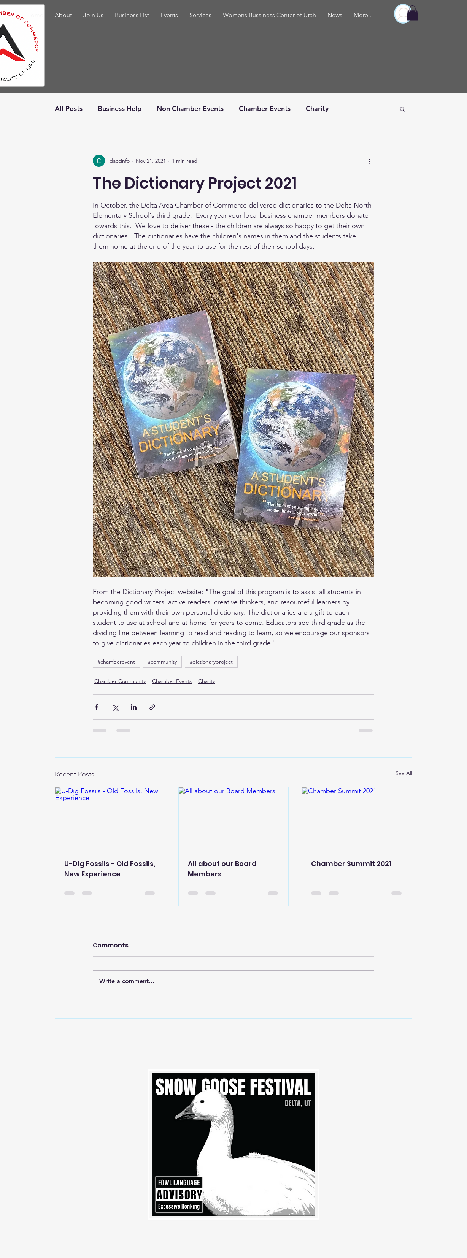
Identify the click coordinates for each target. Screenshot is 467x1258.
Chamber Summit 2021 (351, 863)
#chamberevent (116, 661)
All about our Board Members (222, 869)
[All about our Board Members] (234, 818)
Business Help (119, 108)
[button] (412, 12)
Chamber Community (120, 681)
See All (404, 773)
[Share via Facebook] (96, 707)
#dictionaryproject (211, 661)
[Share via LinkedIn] (133, 707)
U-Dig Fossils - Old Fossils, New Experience (109, 869)
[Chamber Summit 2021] (357, 818)
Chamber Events (265, 108)
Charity (317, 108)
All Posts (69, 108)
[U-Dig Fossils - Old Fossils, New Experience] (110, 818)
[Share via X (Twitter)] (115, 707)
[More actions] (369, 160)
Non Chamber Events (190, 108)
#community (162, 661)
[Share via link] (152, 707)
